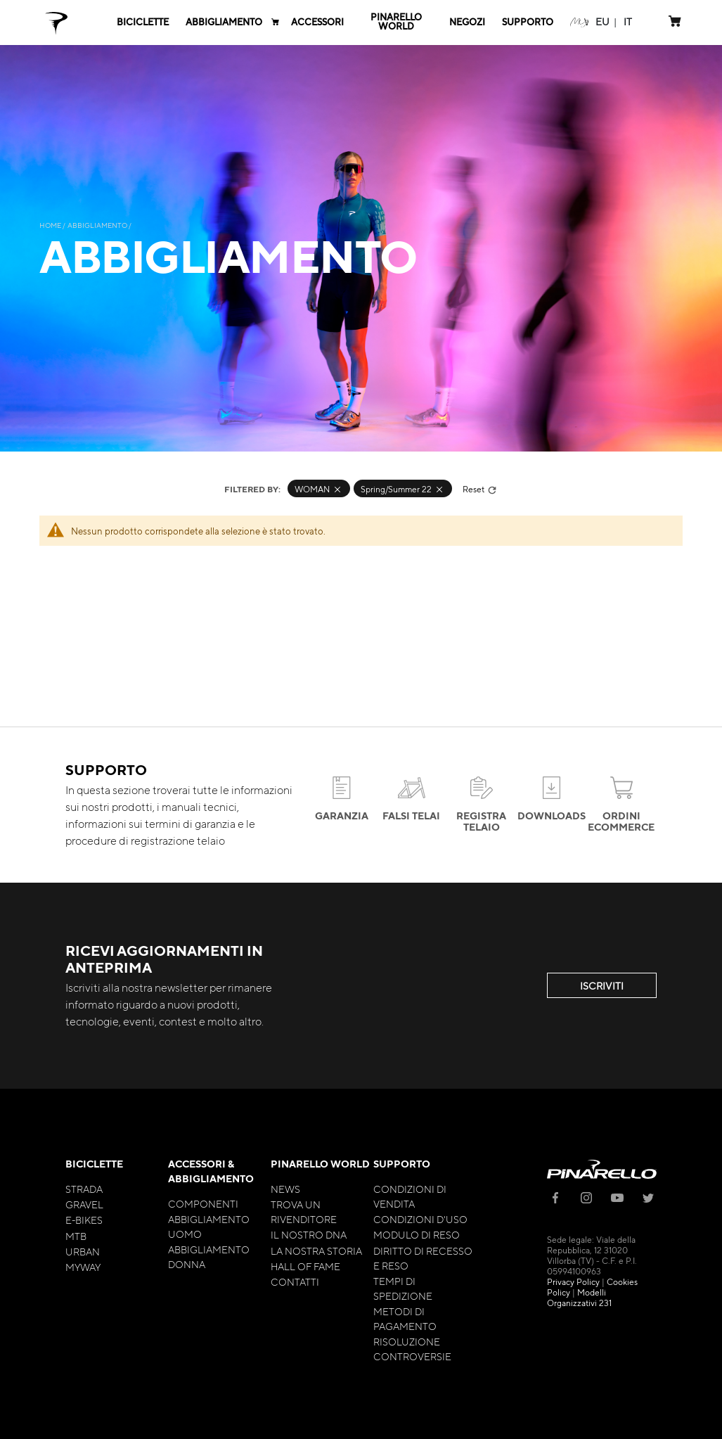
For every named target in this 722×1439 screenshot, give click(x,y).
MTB (75, 1235)
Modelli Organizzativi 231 (579, 1297)
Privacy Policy (573, 1281)
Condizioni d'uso (420, 1219)
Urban (82, 1251)
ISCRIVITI (602, 985)
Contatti (295, 1281)
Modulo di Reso (416, 1234)
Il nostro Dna (309, 1234)
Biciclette (94, 1163)
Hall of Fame (305, 1266)
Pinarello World (320, 1163)
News (285, 1188)
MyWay (83, 1266)
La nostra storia (316, 1250)
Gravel (84, 1204)
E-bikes (84, 1219)
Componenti (203, 1203)
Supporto (401, 1163)
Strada (84, 1188)
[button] (602, 21)
